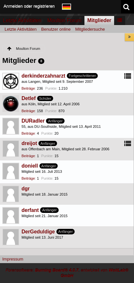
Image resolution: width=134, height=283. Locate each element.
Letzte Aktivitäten (22, 20)
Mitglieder (99, 20)
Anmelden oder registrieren (29, 6)
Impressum (12, 259)
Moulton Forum (64, 20)
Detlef (29, 98)
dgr (26, 188)
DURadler (33, 121)
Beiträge (28, 88)
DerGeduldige (38, 231)
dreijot (29, 143)
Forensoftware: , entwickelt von (67, 273)
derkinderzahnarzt (43, 76)
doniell (30, 166)
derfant (30, 210)
